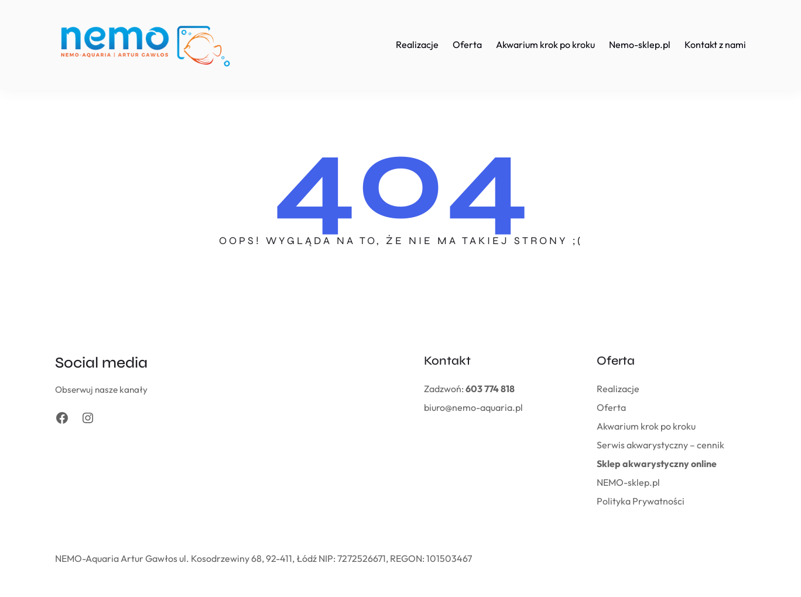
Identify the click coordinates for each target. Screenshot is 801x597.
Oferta (611, 407)
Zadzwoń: (469, 388)
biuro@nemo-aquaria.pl (473, 407)
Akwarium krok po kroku (646, 426)
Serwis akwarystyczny (642, 445)
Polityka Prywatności (640, 501)
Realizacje (618, 388)
